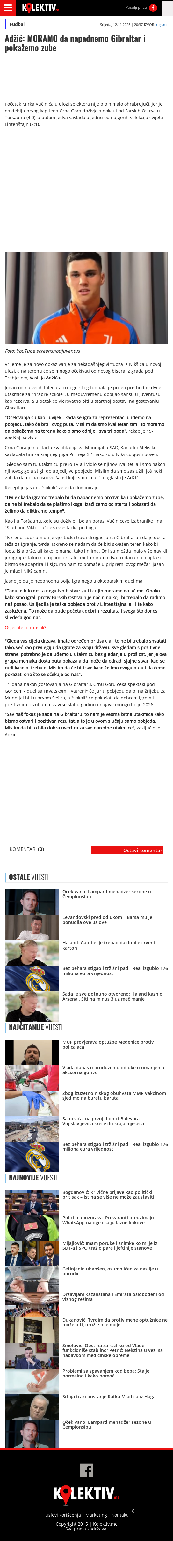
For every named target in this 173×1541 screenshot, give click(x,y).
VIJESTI (36, 1027)
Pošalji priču (136, 7)
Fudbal (17, 24)
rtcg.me (162, 24)
